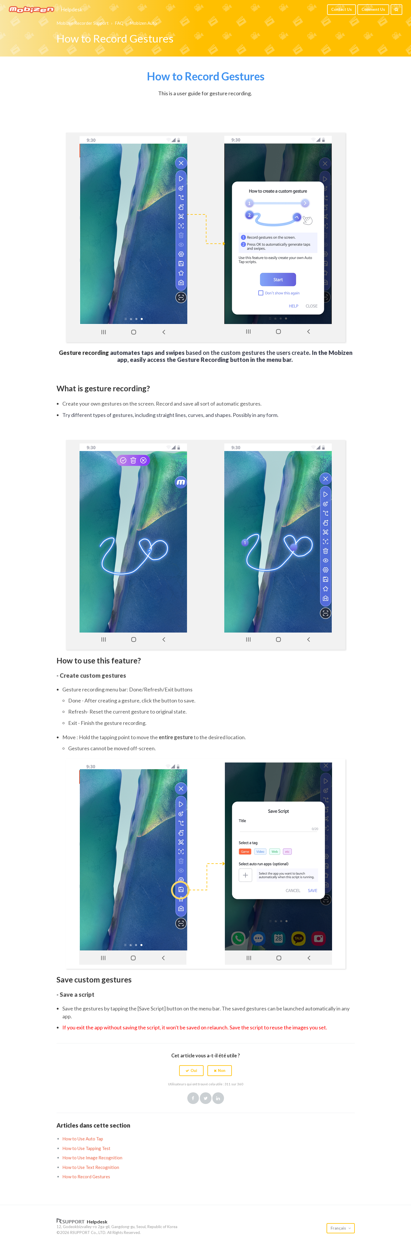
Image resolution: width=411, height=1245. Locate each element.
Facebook (193, 1098)
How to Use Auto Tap (82, 1138)
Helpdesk (71, 10)
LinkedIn (218, 1098)
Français (339, 1228)
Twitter (205, 1098)
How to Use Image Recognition (92, 1157)
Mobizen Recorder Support (83, 23)
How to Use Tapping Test (86, 1148)
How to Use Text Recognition (90, 1167)
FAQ (119, 23)
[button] (191, 1070)
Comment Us (373, 9)
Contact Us (341, 9)
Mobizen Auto (143, 23)
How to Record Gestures (86, 1176)
